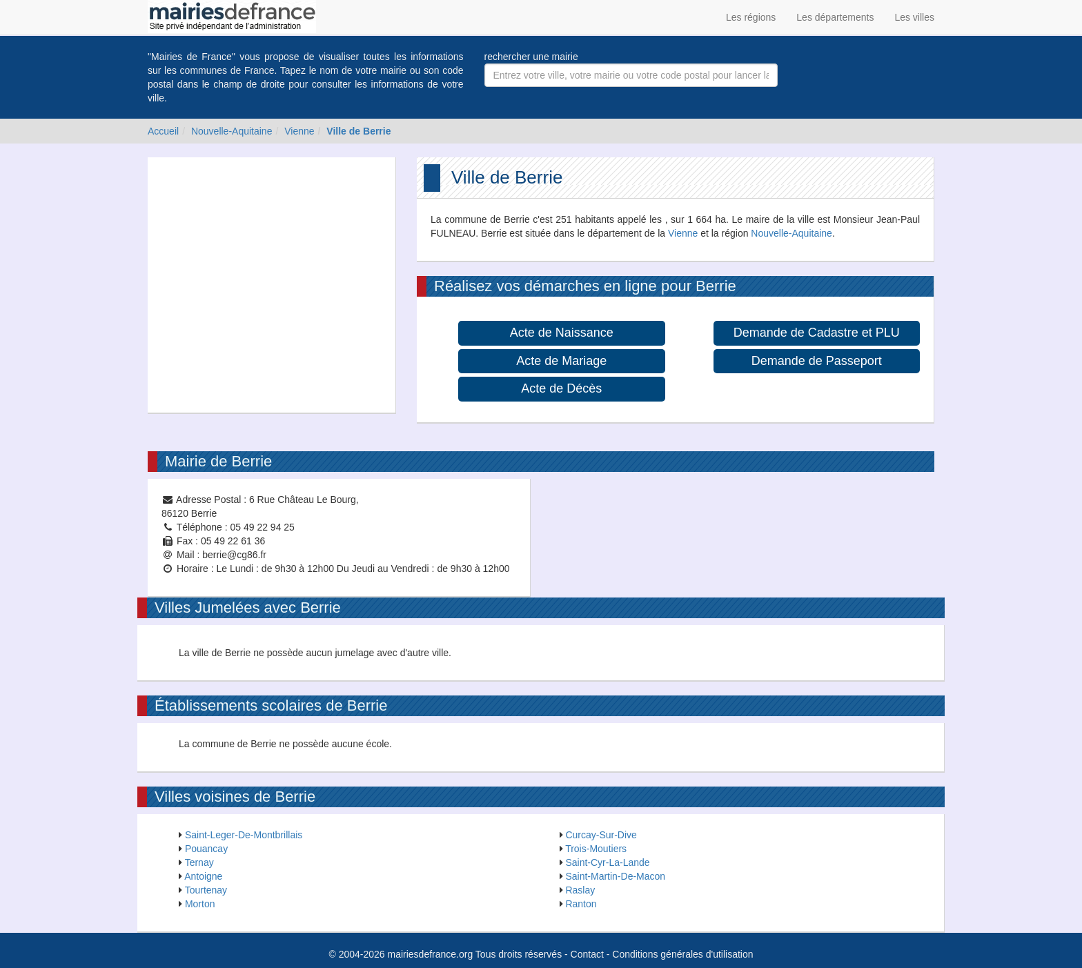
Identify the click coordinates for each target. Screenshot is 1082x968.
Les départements (835, 17)
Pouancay (206, 848)
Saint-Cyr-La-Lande (607, 862)
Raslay (580, 890)
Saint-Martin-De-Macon (615, 876)
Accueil (163, 131)
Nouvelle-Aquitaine (232, 131)
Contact (587, 954)
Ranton (580, 903)
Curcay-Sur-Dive (600, 834)
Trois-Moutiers (596, 848)
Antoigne (203, 876)
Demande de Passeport (816, 361)
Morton (200, 903)
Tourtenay (206, 890)
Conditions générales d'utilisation (682, 954)
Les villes (914, 17)
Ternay (199, 862)
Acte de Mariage (561, 361)
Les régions (751, 17)
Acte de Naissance (561, 332)
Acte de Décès (561, 388)
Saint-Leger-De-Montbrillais (243, 834)
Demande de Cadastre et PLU (817, 332)
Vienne (299, 131)
